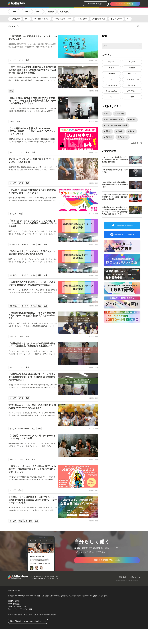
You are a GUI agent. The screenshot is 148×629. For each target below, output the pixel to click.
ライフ (39, 12)
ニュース (14, 12)
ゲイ (27, 19)
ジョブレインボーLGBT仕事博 (116, 125)
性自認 (119, 131)
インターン (123, 137)
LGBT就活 (120, 114)
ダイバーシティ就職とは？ (125, 4)
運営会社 (122, 577)
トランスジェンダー (62, 19)
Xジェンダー (81, 19)
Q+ (128, 19)
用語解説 (50, 12)
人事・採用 (64, 12)
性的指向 (108, 137)
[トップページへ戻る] (23, 4)
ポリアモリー (116, 19)
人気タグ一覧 (136, 143)
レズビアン (15, 19)
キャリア (27, 12)
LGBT (107, 114)
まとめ (131, 131)
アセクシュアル (98, 19)
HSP (132, 97)
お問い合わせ (135, 577)
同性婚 (107, 131)
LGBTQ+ (132, 119)
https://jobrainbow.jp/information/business (28, 621)
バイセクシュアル (41, 19)
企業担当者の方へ (95, 4)
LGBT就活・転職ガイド (113, 119)
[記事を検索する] (140, 45)
